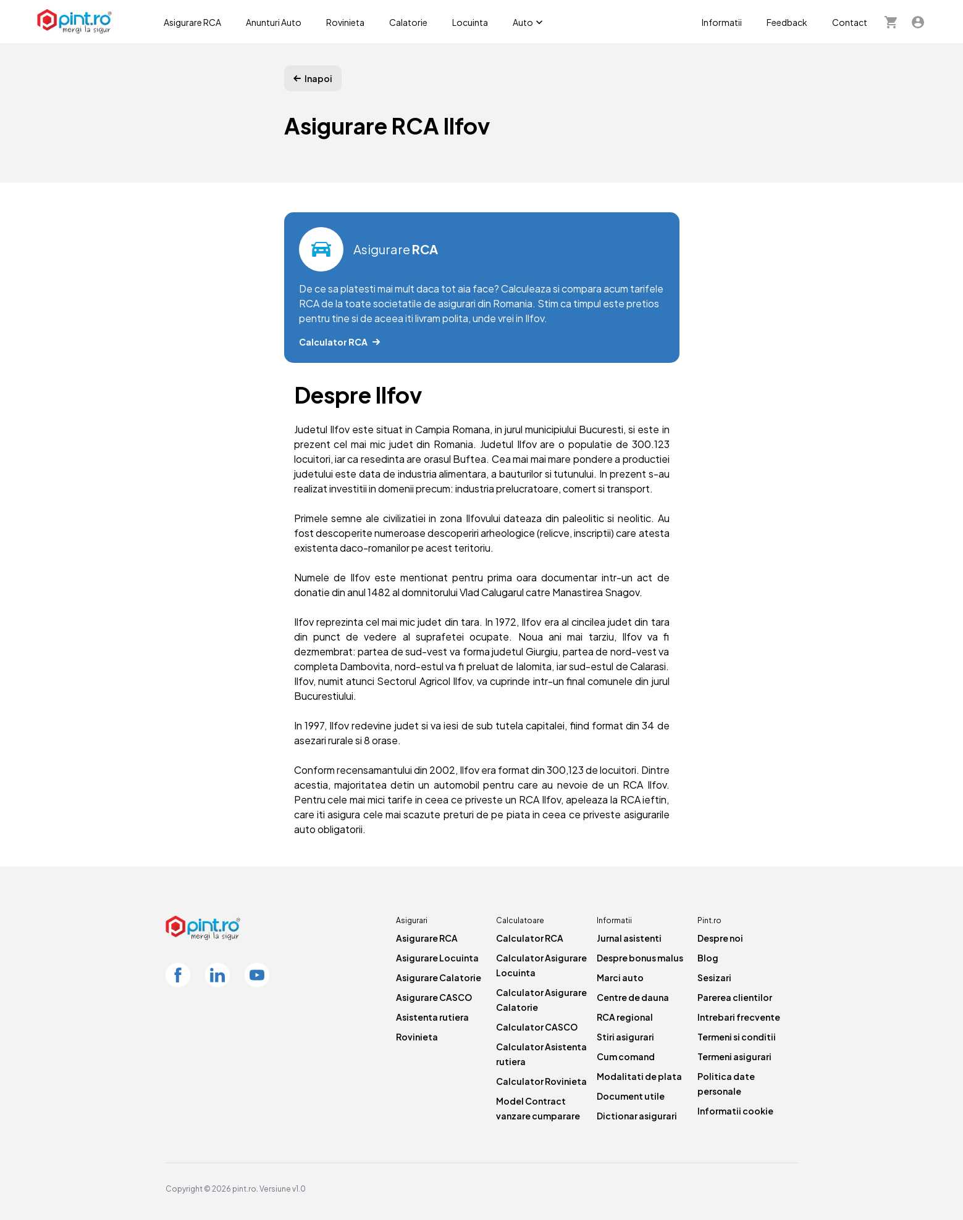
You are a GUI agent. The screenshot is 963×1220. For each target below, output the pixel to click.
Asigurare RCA (192, 22)
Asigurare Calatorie (438, 977)
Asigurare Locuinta (437, 957)
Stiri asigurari (625, 1036)
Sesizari (714, 977)
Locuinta (470, 22)
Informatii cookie (735, 1110)
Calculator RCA (529, 938)
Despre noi (720, 938)
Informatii (722, 22)
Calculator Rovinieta (541, 1081)
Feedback (787, 22)
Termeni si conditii (736, 1036)
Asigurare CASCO (434, 997)
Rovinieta (345, 22)
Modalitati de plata (639, 1076)
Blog (707, 957)
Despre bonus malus (640, 957)
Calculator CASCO (537, 1026)
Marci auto (620, 977)
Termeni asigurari (734, 1056)
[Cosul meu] (890, 21)
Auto (529, 22)
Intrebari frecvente (738, 1017)
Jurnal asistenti (629, 938)
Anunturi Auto (273, 22)
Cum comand (626, 1056)
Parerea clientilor (734, 997)
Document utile (631, 1096)
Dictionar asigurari (637, 1115)
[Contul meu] (918, 21)
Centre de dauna (633, 997)
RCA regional (625, 1017)
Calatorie (408, 22)
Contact (849, 22)
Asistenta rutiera (432, 1017)
